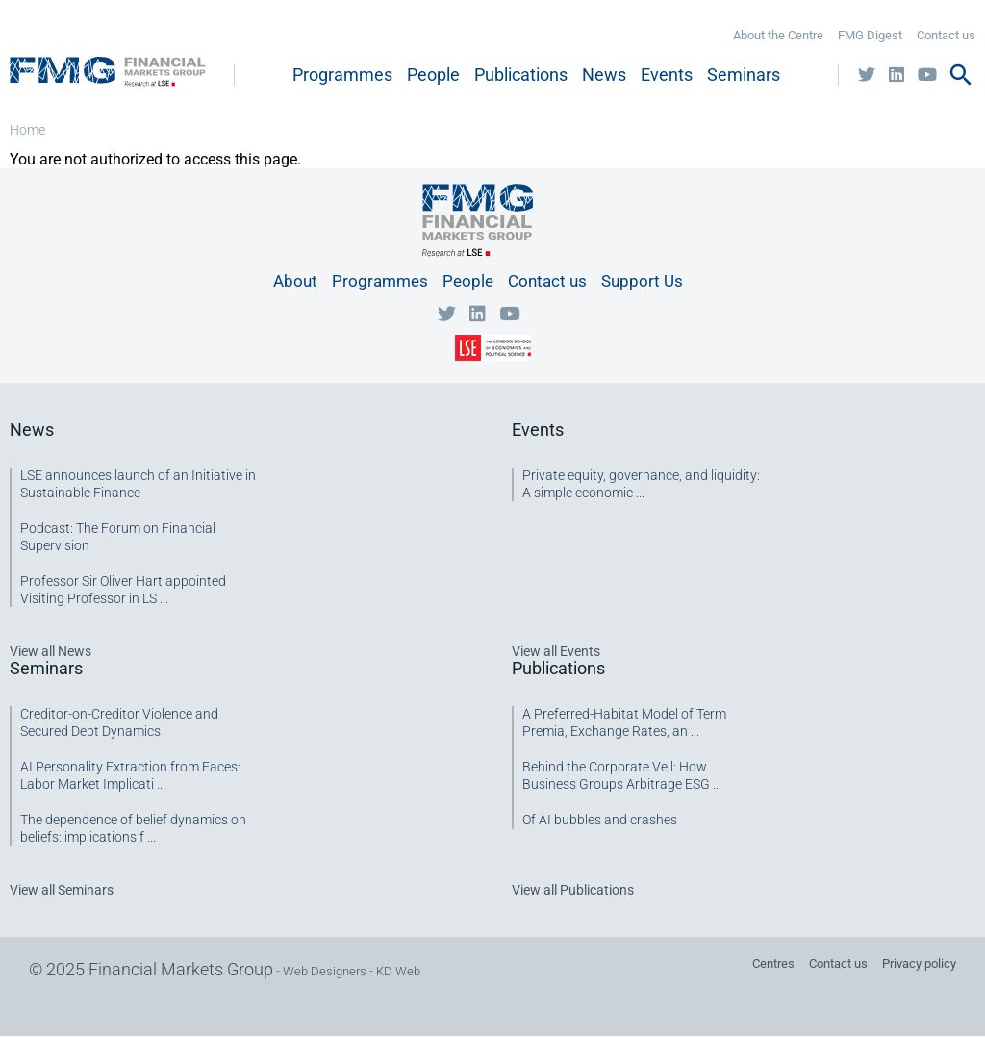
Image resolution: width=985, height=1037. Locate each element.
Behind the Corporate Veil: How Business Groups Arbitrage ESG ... (621, 775)
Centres (773, 963)
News (604, 74)
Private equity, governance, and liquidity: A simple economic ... (641, 484)
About (295, 281)
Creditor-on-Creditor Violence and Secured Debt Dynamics (119, 722)
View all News (50, 651)
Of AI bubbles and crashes (599, 819)
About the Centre (778, 35)
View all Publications (573, 890)
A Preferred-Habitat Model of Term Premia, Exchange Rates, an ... (624, 722)
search (961, 75)
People (433, 74)
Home (27, 130)
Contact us (946, 35)
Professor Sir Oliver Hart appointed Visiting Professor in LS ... (123, 589)
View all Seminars (62, 890)
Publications (521, 74)
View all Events (556, 651)
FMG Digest (870, 35)
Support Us (642, 281)
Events (667, 74)
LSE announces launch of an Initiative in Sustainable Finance (138, 484)
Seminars (743, 74)
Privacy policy (919, 963)
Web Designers (324, 971)
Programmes (342, 74)
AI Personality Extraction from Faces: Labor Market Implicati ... (130, 775)
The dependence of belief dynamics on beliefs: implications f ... (133, 828)
